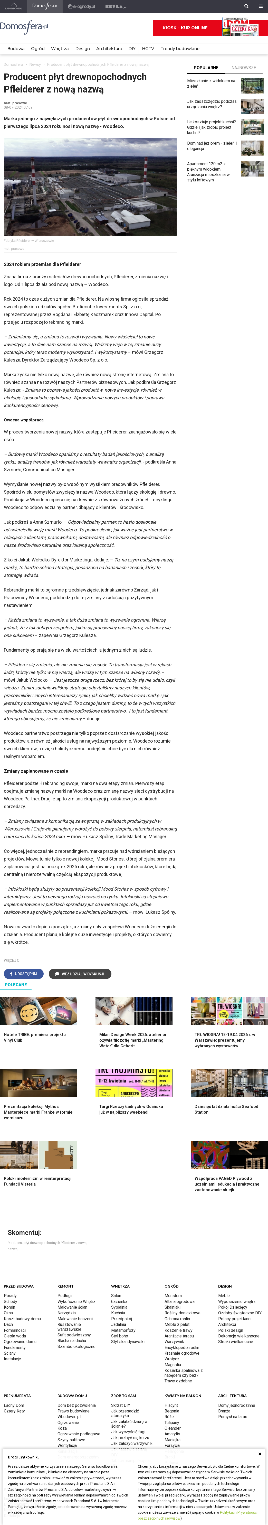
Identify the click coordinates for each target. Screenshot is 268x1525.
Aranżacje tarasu (179, 1264)
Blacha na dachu (72, 1268)
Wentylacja (67, 1373)
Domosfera (13, 64)
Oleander (173, 1356)
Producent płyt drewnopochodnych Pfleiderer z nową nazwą (98, 64)
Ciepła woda (15, 1264)
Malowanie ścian (72, 1235)
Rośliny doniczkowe (182, 1241)
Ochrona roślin (177, 1246)
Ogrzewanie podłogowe (79, 1362)
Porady (10, 1223)
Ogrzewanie (68, 1350)
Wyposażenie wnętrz (237, 1229)
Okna (8, 1241)
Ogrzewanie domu (20, 1269)
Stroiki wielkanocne (235, 1269)
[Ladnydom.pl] (13, 6)
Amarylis (172, 1362)
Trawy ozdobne (178, 1309)
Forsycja (172, 1373)
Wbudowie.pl (69, 1344)
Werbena (172, 1396)
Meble (224, 1223)
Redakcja (12, 1443)
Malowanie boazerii (75, 1246)
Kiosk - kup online (211, 28)
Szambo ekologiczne (76, 1274)
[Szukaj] (246, 6)
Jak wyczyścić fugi (128, 1359)
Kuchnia (118, 1241)
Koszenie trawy (179, 1258)
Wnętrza (60, 48)
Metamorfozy (123, 1258)
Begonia (172, 1339)
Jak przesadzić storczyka (125, 1341)
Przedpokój (121, 1246)
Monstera (173, 1223)
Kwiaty (171, 1402)
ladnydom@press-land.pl (26, 1426)
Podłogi (65, 1223)
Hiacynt (171, 1333)
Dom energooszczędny (78, 1385)
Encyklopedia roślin (182, 1275)
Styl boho (119, 1264)
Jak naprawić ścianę (129, 1377)
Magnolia (173, 1292)
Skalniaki (172, 1235)
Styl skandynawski (128, 1269)
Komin (9, 1235)
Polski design (230, 1258)
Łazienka (119, 1229)
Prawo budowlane (74, 1339)
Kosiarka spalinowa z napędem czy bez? (184, 1301)
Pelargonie (174, 1379)
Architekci (227, 1252)
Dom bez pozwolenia (77, 1333)
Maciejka (172, 1367)
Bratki (170, 1385)
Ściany (10, 1281)
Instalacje (12, 1286)
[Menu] (261, 6)
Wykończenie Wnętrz (76, 1229)
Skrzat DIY (120, 1333)
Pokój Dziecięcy (232, 1235)
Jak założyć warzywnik (131, 1371)
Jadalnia (118, 1252)
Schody (10, 1229)
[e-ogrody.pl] (81, 6)
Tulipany (172, 1350)
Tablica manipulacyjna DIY (130, 1391)
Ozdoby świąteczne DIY (240, 1241)
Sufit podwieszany (74, 1263)
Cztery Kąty (14, 1339)
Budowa (16, 48)
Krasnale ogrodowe (182, 1281)
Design (82, 48)
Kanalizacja (68, 1379)
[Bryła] (116, 6)
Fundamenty (15, 1275)
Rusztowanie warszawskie (69, 1255)
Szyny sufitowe (71, 1367)
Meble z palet (177, 1252)
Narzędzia (67, 1241)
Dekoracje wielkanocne (239, 1264)
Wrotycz (172, 1286)
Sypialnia (119, 1235)
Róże (169, 1344)
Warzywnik (174, 1269)
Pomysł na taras (232, 1344)
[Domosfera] (45, 6)
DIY (132, 48)
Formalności (15, 1258)
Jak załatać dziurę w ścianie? (129, 1352)
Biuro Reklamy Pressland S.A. (30, 1432)
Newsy (35, 64)
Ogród (38, 48)
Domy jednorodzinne (236, 1333)
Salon (116, 1223)
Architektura (109, 48)
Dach (8, 1252)
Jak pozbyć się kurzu (130, 1365)
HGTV (148, 48)
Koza (62, 1356)
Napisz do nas (17, 1438)
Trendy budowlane (179, 48)
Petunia (171, 1390)
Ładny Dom (14, 1333)
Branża (224, 1339)
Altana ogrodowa (180, 1229)
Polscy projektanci (234, 1246)
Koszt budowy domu (22, 1246)
